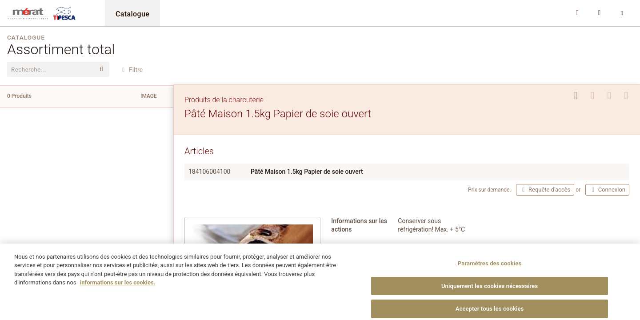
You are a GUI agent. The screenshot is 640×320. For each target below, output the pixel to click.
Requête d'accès (545, 189)
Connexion (607, 189)
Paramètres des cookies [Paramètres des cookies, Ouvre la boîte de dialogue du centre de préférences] (489, 271)
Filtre (131, 69)
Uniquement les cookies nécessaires (489, 294)
